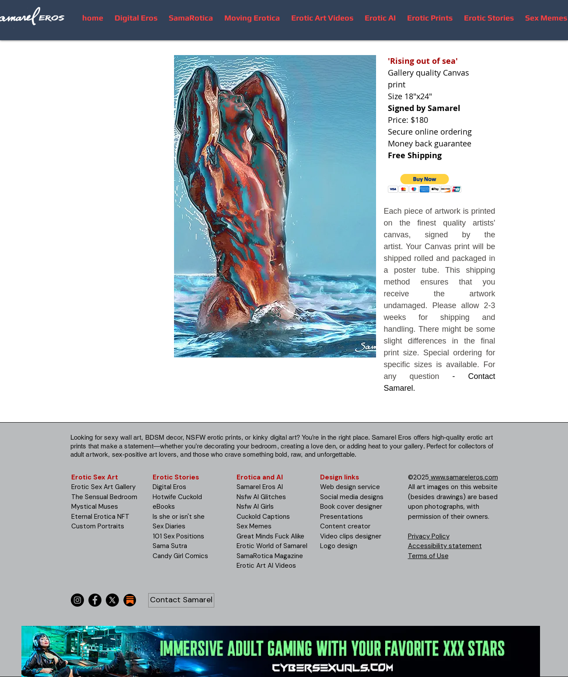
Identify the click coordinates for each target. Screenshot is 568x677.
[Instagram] (77, 600)
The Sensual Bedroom (104, 497)
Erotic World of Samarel (272, 546)
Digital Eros (169, 487)
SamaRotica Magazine (270, 556)
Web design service (350, 487)
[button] (424, 183)
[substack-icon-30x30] (129, 600)
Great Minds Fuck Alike (270, 536)
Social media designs (351, 497)
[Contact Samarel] (181, 600)
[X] (112, 600)
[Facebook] (94, 600)
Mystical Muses (94, 506)
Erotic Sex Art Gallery (103, 487)
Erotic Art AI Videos (266, 565)
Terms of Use (428, 556)
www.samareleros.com (463, 477)
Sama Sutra (170, 546)
